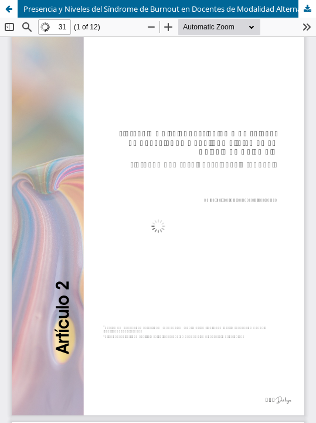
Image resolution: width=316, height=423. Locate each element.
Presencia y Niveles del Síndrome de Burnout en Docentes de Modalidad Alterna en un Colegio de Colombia (169, 9)
